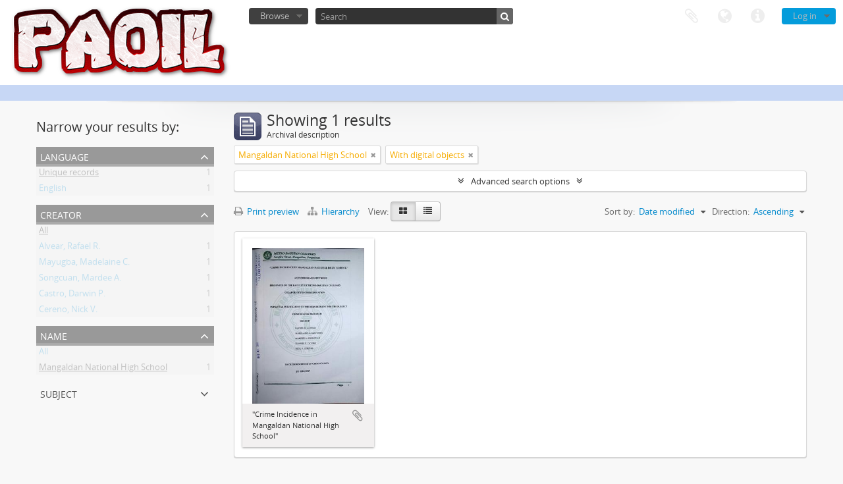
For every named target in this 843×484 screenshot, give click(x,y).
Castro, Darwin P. (72, 296)
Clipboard (691, 16)
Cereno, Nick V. (68, 311)
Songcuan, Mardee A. (80, 280)
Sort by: (620, 211)
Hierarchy (335, 211)
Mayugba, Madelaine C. (84, 264)
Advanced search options (520, 181)
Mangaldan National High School (103, 369)
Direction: (730, 211)
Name (53, 335)
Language (724, 16)
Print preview (266, 211)
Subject (58, 393)
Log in (805, 16)
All (43, 232)
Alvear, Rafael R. (69, 248)
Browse (274, 16)
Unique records (69, 174)
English (53, 190)
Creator (61, 214)
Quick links (757, 16)
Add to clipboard (357, 415)
